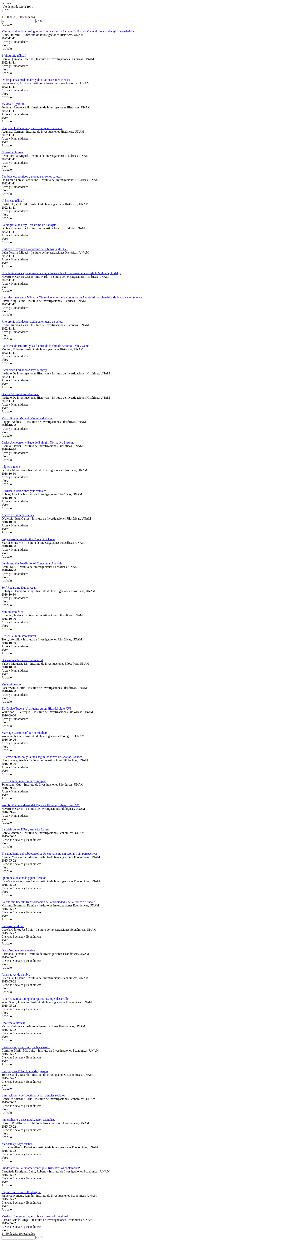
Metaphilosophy (12, 684)
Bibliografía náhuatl (14, 55)
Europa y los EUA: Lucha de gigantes (25, 1071)
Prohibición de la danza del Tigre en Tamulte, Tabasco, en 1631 (41, 805)
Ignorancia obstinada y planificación (24, 877)
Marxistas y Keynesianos (17, 1143)
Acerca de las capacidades (18, 515)
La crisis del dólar (13, 926)
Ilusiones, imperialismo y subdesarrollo (26, 1047)
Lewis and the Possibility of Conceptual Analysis (32, 563)
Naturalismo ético (12, 611)
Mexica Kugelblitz (13, 104)
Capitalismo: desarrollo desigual (21, 1192)
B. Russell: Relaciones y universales (24, 490)
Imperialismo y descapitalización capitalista (28, 1119)
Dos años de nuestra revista (18, 950)
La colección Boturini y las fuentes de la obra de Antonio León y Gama (45, 345)
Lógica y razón (11, 466)
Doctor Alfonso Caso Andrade (20, 394)
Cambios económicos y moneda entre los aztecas (32, 176)
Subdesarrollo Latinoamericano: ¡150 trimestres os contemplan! (41, 1168)
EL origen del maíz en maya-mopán (24, 781)
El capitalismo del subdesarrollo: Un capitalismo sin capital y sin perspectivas (49, 853)
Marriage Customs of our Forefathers (24, 732)
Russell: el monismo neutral (19, 636)
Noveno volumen (12, 152)
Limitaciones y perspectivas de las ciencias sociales (33, 1095)
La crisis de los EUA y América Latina (25, 829)
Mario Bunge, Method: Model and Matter (27, 418)
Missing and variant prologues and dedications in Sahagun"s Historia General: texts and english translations (68, 31)
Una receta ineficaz (13, 1023)
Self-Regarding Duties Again (19, 587)
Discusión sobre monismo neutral (22, 660)
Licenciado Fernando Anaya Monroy (24, 370)
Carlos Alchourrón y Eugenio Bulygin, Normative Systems (38, 442)
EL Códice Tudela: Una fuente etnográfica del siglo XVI (36, 708)
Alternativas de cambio (16, 974)
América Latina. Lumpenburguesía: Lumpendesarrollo (35, 998)
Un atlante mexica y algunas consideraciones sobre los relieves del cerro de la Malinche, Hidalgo (61, 273)
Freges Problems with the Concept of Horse (28, 539)
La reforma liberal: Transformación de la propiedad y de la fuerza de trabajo (48, 902)
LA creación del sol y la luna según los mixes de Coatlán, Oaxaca (42, 756)
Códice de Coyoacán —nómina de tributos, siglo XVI (35, 249)
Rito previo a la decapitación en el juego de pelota (32, 321)
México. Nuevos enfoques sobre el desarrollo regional (35, 1216)
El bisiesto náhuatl (13, 200)
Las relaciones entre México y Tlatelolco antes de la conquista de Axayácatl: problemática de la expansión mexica (72, 297)
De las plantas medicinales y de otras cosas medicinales (36, 79)
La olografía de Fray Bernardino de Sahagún (29, 224)
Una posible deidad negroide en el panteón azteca (32, 128)
